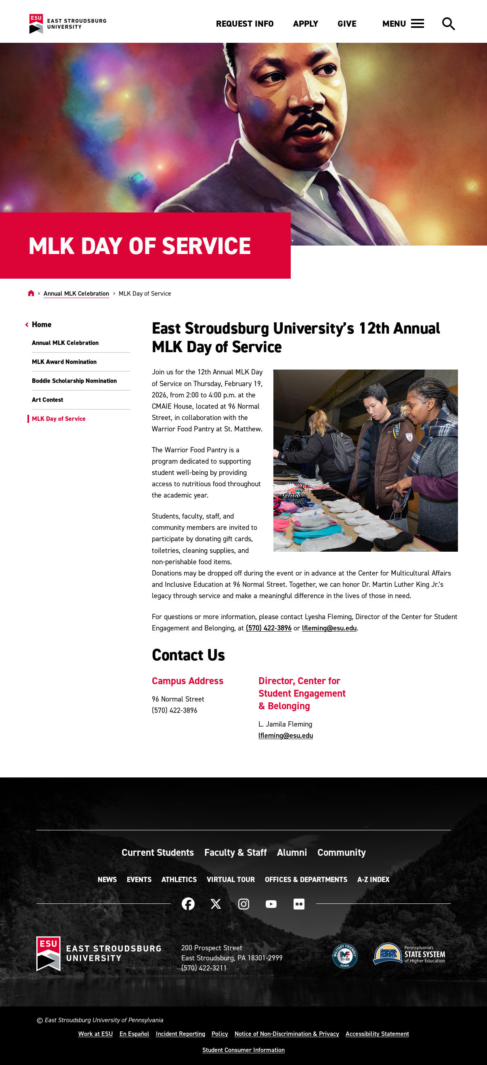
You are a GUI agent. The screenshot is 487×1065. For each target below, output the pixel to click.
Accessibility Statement (377, 1033)
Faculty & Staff (235, 852)
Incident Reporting (180, 1033)
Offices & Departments (306, 879)
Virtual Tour (231, 879)
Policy (220, 1033)
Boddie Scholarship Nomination (74, 380)
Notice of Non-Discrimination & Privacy (287, 1033)
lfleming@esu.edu (329, 627)
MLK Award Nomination (64, 361)
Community (341, 852)
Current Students (158, 852)
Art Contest (47, 399)
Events (139, 879)
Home (42, 324)
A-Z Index (373, 879)
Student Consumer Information (243, 1050)
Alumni (292, 852)
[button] (403, 23)
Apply (305, 23)
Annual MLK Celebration (76, 293)
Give (347, 23)
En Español (134, 1033)
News (107, 879)
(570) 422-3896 (269, 627)
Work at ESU (95, 1033)
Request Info (245, 23)
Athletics (179, 879)
